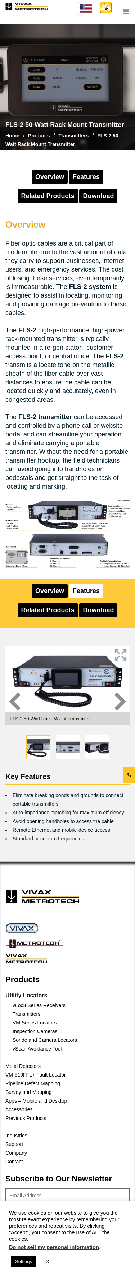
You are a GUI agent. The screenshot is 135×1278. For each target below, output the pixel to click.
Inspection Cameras (35, 1031)
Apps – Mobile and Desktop (36, 1101)
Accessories (18, 1109)
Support (14, 1144)
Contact (14, 1161)
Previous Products (25, 1118)
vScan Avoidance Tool (37, 1049)
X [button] (47, 1261)
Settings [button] (23, 1261)
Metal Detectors (23, 1066)
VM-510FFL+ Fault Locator (35, 1075)
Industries (16, 1135)
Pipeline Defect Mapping (32, 1083)
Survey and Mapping (28, 1092)
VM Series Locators (35, 1023)
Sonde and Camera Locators (45, 1040)
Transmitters (26, 1014)
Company (16, 1153)
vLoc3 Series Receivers (39, 1005)
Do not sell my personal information (54, 1247)
